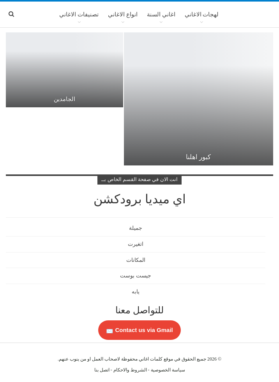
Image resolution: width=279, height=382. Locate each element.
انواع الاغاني (123, 14)
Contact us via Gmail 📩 (139, 330)
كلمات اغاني (150, 359)
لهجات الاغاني (202, 14)
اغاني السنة (161, 14)
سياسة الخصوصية (168, 370)
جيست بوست (135, 276)
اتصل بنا (101, 370)
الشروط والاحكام (130, 370)
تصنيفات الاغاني (79, 14)
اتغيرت (135, 244)
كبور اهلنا (198, 157)
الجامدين (64, 99)
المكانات (135, 260)
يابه (136, 292)
